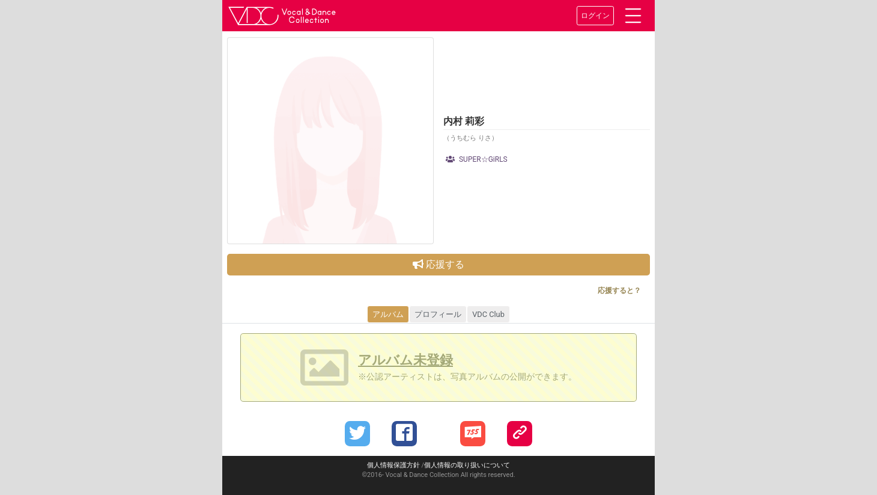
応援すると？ (619, 290)
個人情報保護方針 (393, 465)
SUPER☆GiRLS (477, 159)
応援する (438, 264)
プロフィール (437, 314)
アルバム (388, 314)
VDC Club (488, 314)
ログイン (595, 15)
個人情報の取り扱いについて (467, 465)
